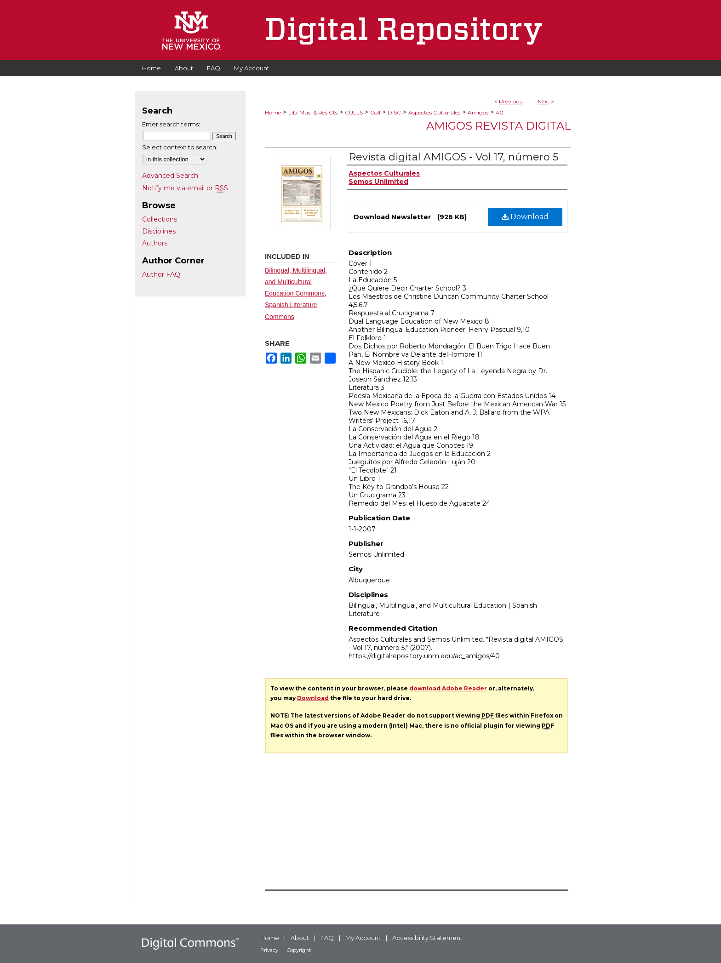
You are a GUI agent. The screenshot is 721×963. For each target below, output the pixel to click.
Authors (154, 243)
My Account (363, 937)
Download (525, 216)
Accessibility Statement (427, 937)
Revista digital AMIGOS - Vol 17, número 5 (453, 157)
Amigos (478, 112)
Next (543, 101)
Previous (510, 101)
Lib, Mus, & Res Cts (313, 112)
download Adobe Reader (448, 688)
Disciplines (159, 231)
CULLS (354, 112)
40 (500, 112)
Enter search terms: (171, 124)
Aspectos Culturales (434, 112)
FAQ (327, 937)
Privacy (269, 950)
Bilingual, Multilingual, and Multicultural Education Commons (296, 282)
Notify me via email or (185, 188)
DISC (394, 112)
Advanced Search (170, 175)
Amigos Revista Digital (498, 125)
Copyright (299, 950)
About (300, 937)
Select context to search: (179, 147)
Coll (375, 112)
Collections (159, 219)
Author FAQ (161, 274)
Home (273, 112)
